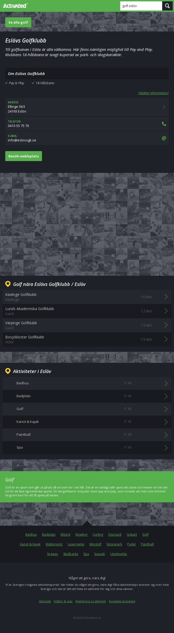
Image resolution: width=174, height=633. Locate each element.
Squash (99, 554)
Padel (131, 544)
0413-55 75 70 (87, 124)
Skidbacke (70, 554)
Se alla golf (18, 22)
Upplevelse (118, 554)
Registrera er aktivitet (91, 601)
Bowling (81, 534)
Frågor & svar (63, 601)
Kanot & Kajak (30, 544)
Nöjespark (114, 544)
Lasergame (76, 544)
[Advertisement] (87, 220)
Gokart (132, 534)
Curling (98, 534)
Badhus (31, 534)
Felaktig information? (153, 93)
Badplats (48, 534)
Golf (145, 534)
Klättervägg (54, 544)
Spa (86, 554)
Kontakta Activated (122, 601)
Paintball (147, 544)
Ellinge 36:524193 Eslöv (87, 107)
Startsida (45, 601)
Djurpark (115, 534)
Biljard (65, 534)
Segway (52, 554)
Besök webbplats (23, 156)
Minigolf (95, 544)
